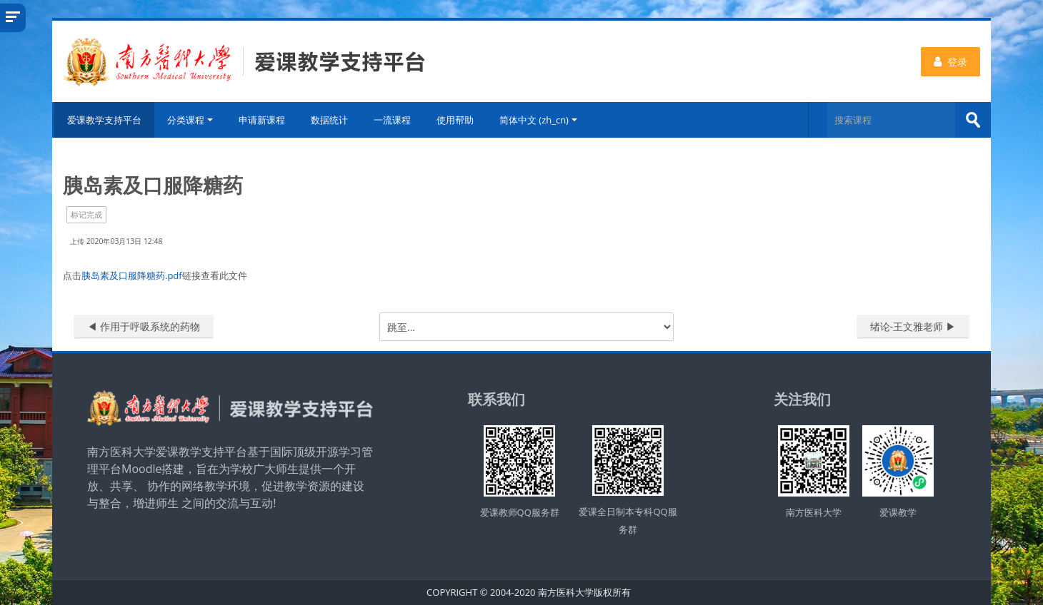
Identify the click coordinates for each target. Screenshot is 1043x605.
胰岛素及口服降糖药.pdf (131, 275)
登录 (950, 61)
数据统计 (330, 119)
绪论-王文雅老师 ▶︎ (913, 326)
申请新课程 (262, 119)
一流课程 (392, 119)
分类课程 (191, 119)
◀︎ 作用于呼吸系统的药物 (143, 326)
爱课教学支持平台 (103, 119)
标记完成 (86, 214)
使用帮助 (455, 119)
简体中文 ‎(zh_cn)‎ (539, 119)
